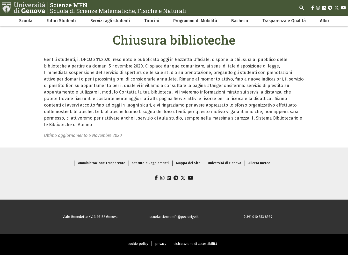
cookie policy (138, 244)
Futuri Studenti (61, 20)
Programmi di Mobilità (195, 20)
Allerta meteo (259, 163)
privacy (160, 244)
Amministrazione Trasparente (101, 163)
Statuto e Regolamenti (150, 163)
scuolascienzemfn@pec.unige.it (174, 217)
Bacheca (239, 20)
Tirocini (151, 20)
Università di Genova (224, 163)
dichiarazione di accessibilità (195, 244)
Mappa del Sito (188, 163)
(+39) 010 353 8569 (258, 217)
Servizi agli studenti (110, 20)
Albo (324, 20)
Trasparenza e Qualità (284, 20)
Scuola (25, 20)
